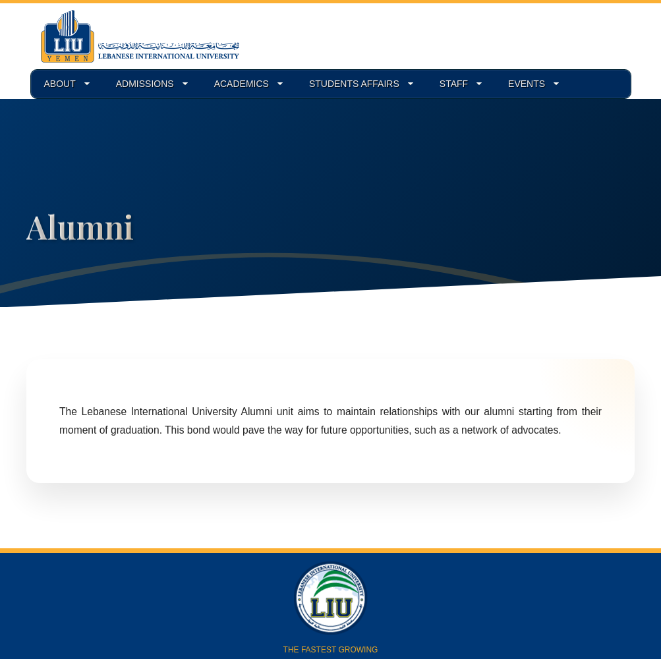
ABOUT (60, 83)
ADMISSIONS (145, 83)
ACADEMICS (241, 83)
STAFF (454, 83)
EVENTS (526, 83)
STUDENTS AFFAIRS (354, 83)
